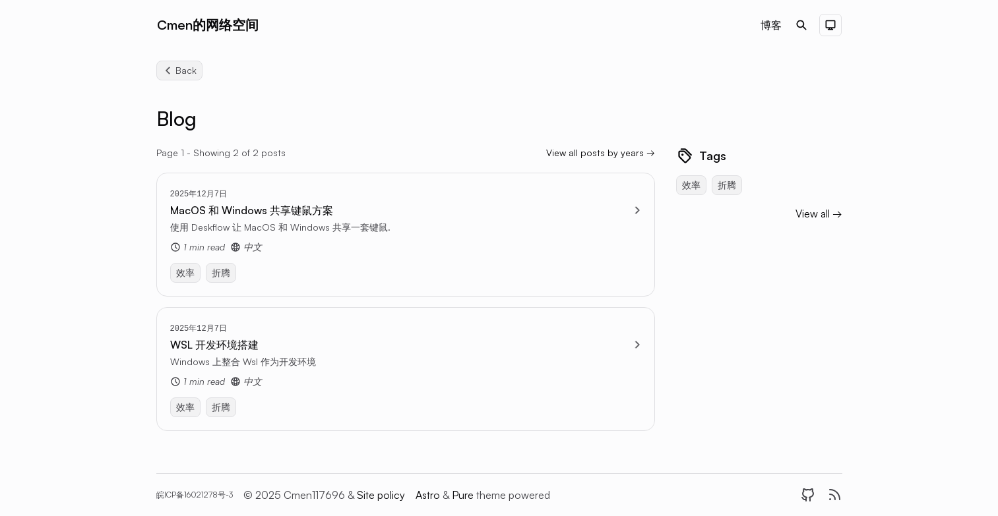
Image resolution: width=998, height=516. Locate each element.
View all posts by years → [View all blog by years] (600, 152)
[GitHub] (808, 495)
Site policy (381, 495)
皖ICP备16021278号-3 (194, 495)
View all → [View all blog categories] (818, 213)
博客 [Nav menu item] (771, 25)
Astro (429, 495)
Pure (464, 495)
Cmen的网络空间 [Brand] (208, 24)
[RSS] (834, 495)
